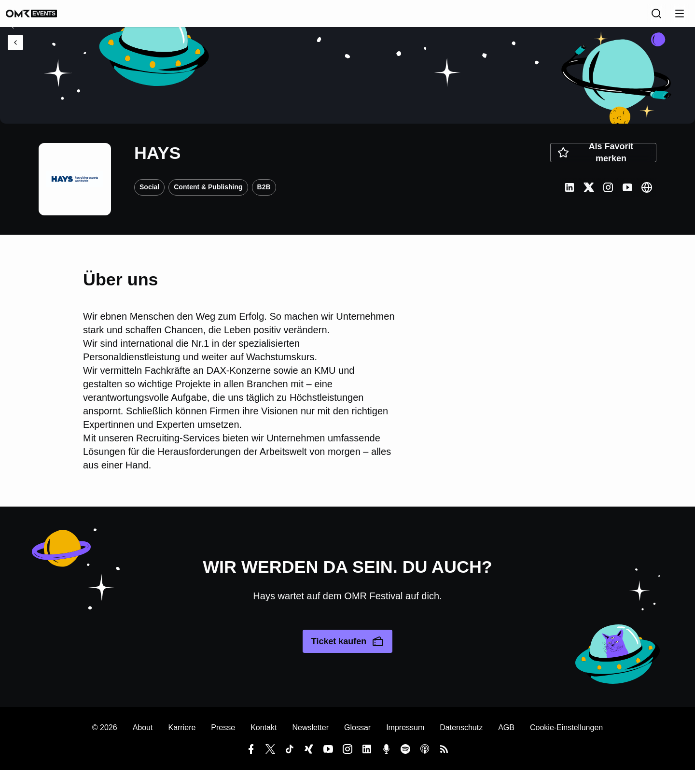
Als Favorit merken (595, 159)
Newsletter (310, 734)
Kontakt (263, 734)
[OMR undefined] (41, 17)
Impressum (405, 734)
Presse (223, 734)
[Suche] (656, 17)
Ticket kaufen (347, 648)
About (143, 734)
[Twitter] (588, 194)
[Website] (646, 194)
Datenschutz (461, 734)
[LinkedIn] (569, 194)
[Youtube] (627, 194)
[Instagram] (608, 194)
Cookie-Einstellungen (566, 734)
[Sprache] (635, 17)
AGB (506, 734)
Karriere (181, 734)
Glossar (357, 734)
